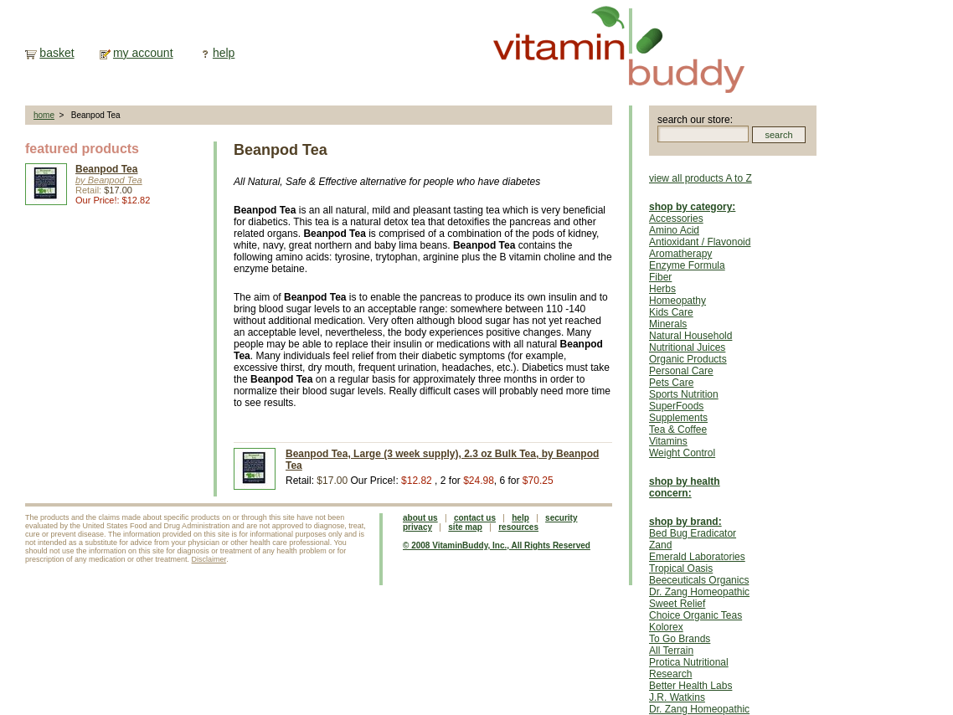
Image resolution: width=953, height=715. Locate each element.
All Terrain (671, 650)
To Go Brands (679, 639)
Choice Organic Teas (695, 615)
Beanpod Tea (106, 169)
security (561, 517)
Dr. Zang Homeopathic (699, 592)
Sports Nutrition (684, 394)
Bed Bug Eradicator (692, 533)
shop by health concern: (684, 487)
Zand (660, 545)
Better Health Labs (690, 686)
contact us (475, 517)
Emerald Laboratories (697, 557)
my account (143, 52)
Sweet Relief (677, 604)
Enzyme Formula (687, 265)
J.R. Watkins (677, 697)
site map (465, 527)
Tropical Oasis (681, 568)
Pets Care (671, 382)
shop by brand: (685, 521)
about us (420, 517)
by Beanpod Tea (108, 180)
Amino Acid (674, 230)
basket (56, 52)
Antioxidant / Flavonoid (699, 242)
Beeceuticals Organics (699, 580)
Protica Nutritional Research (689, 668)
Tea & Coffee (678, 429)
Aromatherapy (680, 254)
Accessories (676, 218)
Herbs (662, 289)
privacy (417, 527)
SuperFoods (676, 406)
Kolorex (666, 627)
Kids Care (671, 312)
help (223, 52)
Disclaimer (209, 559)
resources (518, 527)
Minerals (668, 324)
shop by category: (692, 207)
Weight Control (682, 453)
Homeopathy (677, 300)
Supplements (678, 418)
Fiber (660, 277)
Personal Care (681, 371)
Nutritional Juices (687, 347)
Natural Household (690, 336)
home (43, 115)
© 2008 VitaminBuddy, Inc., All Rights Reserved (496, 545)
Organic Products (688, 359)
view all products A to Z (700, 178)
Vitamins (668, 441)
